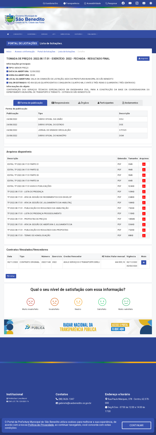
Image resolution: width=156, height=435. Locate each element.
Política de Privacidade (41, 424)
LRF (54, 34)
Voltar (11, 276)
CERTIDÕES (79, 34)
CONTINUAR (136, 425)
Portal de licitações (46, 51)
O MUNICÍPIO (18, 34)
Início (8, 51)
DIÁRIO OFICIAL (65, 34)
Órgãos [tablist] (83, 103)
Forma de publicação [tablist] (30, 103)
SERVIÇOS (44, 34)
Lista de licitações (66, 51)
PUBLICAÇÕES (92, 34)
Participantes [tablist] (106, 103)
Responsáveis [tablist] (60, 103)
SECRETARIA (31, 34)
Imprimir (143, 58)
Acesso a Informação (25, 51)
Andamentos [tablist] (130, 103)
